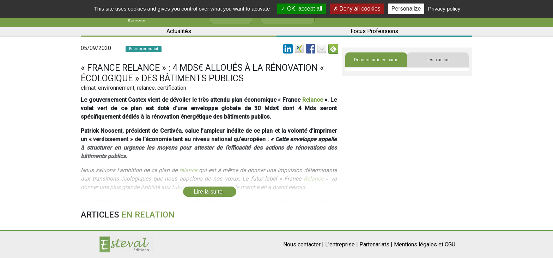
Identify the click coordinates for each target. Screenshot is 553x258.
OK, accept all (301, 9)
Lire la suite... (210, 191)
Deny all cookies (357, 9)
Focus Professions (374, 31)
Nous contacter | (303, 244)
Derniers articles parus (376, 59)
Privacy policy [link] (444, 9)
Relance (312, 99)
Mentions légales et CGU (424, 244)
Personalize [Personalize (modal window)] (406, 9)
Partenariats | (376, 244)
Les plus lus (438, 59)
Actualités (178, 31)
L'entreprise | (341, 244)
